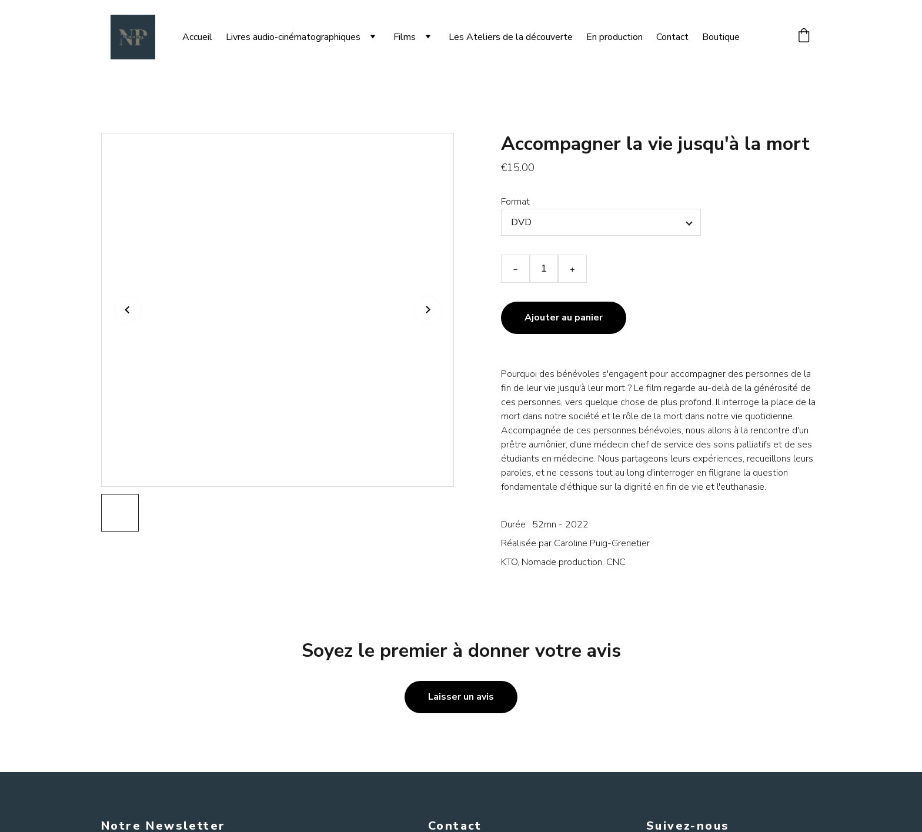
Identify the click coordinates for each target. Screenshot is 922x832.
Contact (672, 37)
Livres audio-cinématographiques (293, 37)
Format (515, 201)
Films (404, 37)
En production (614, 37)
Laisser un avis (461, 696)
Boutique (721, 37)
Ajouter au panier (564, 317)
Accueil (197, 37)
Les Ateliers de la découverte (511, 37)
